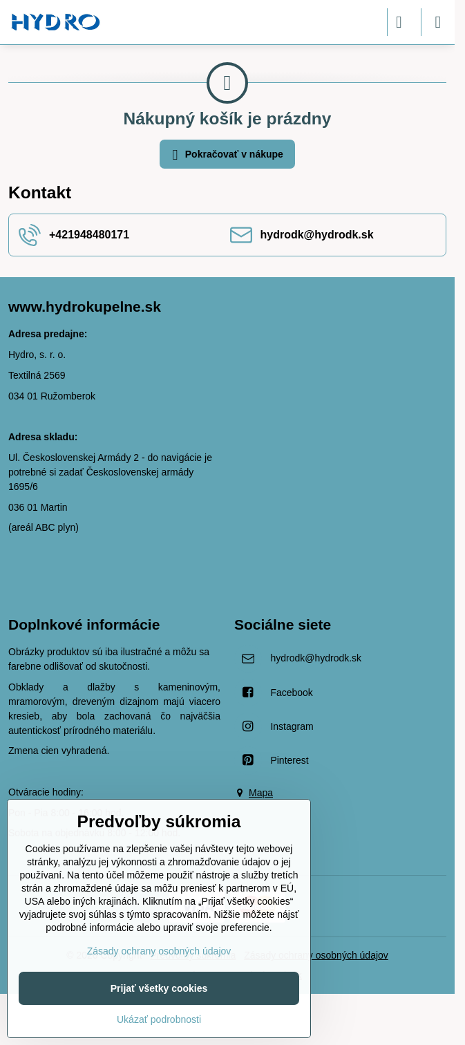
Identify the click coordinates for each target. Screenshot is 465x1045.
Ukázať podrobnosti (159, 1019)
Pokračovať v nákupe (225, 155)
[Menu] (438, 22)
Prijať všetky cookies (159, 988)
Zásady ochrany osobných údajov (316, 955)
